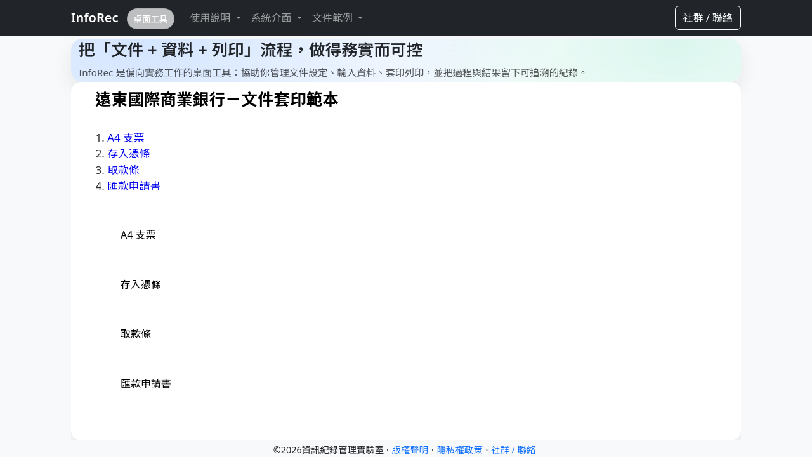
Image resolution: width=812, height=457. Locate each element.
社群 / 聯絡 (708, 18)
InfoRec (122, 18)
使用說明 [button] (211, 18)
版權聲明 (410, 450)
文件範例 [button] (333, 18)
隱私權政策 (460, 450)
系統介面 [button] (272, 18)
